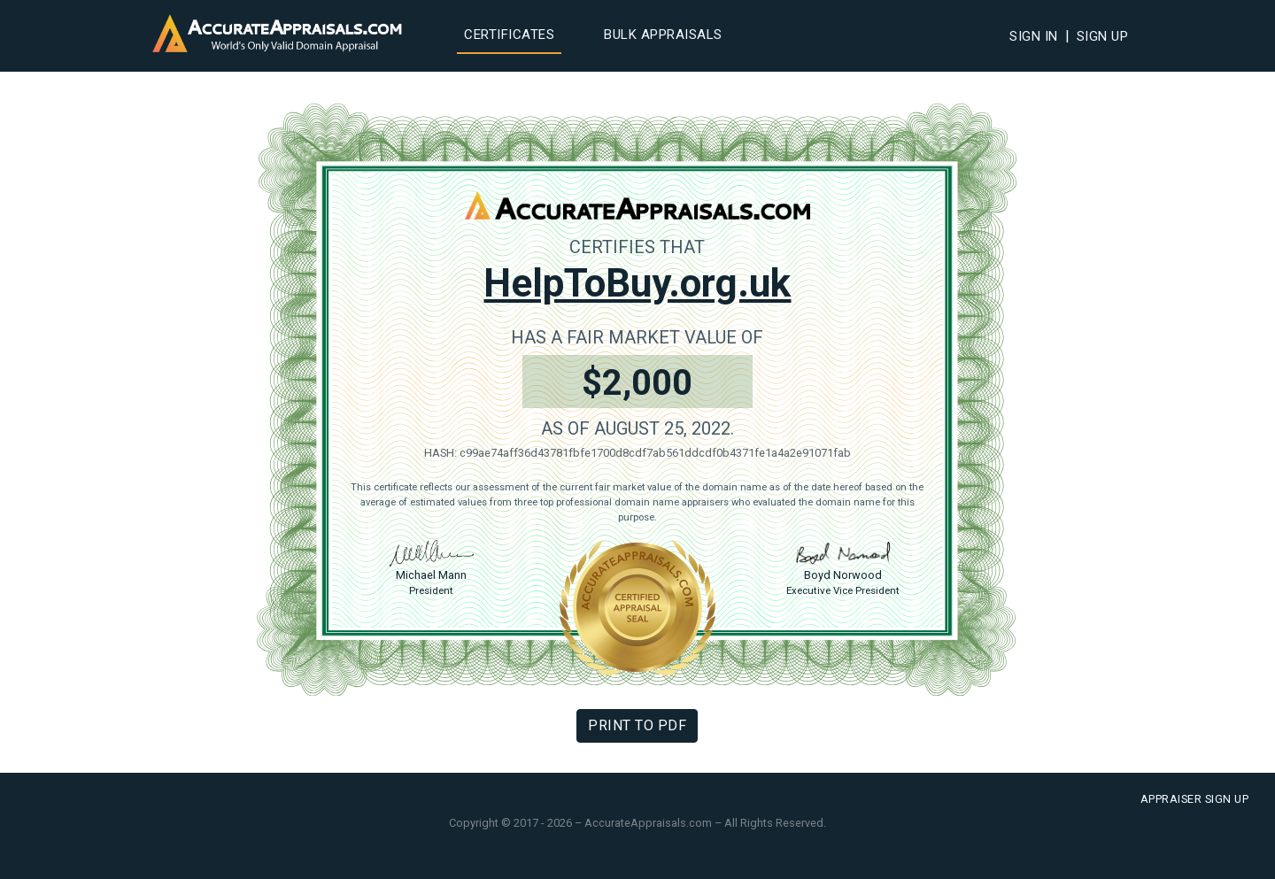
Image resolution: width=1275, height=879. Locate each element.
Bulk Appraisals (663, 34)
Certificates (509, 34)
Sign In (1033, 36)
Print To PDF (637, 725)
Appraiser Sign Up (1194, 799)
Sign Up (1103, 36)
